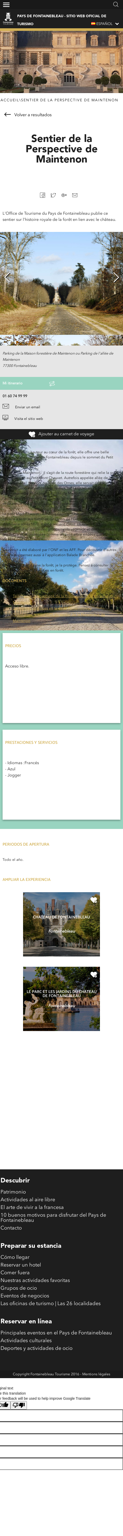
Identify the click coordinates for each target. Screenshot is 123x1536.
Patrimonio (13, 1192)
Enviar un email (21, 407)
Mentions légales (96, 1374)
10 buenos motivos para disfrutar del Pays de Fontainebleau (53, 1218)
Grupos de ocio (19, 1288)
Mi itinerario (29, 383)
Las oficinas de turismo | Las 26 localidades (51, 1303)
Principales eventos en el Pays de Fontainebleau (56, 1333)
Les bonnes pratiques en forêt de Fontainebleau (52, 608)
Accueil (10, 100)
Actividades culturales (26, 1340)
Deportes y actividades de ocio (37, 1348)
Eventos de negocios (25, 1296)
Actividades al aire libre (28, 1200)
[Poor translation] (19, 1405)
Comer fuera (15, 1273)
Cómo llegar (15, 1257)
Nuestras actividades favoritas (35, 1280)
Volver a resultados (28, 115)
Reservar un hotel (21, 1265)
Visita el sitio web (23, 419)
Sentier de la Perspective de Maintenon (69, 100)
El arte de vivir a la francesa (32, 1207)
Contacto (11, 1228)
